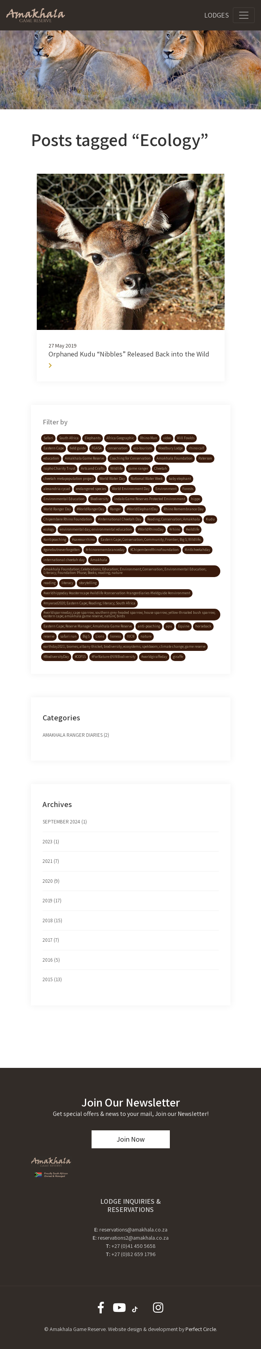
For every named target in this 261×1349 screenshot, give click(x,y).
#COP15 (80, 656)
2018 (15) (52, 920)
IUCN (131, 636)
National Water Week (147, 478)
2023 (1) (51, 841)
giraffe (178, 656)
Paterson (205, 458)
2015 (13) (52, 979)
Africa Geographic (120, 438)
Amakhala (98, 560)
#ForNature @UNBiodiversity (113, 656)
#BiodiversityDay (56, 656)
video (167, 438)
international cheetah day (64, 560)
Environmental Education (64, 499)
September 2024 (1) (65, 821)
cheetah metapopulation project (68, 478)
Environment (165, 488)
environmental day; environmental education (96, 529)
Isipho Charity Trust (59, 468)
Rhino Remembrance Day (183, 509)
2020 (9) (51, 881)
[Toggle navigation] (244, 15)
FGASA (97, 448)
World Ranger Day (57, 509)
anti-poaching (149, 626)
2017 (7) (51, 940)
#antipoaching (54, 539)
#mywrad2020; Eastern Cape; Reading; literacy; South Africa (89, 603)
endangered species (91, 488)
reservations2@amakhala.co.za (133, 1237)
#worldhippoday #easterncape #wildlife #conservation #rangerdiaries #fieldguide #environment (116, 593)
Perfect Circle (200, 1329)
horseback (203, 626)
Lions (99, 636)
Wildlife (116, 468)
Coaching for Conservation (130, 458)
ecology (48, 529)
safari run (68, 636)
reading (49, 583)
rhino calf (196, 448)
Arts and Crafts (92, 468)
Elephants (93, 438)
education (51, 458)
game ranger (138, 468)
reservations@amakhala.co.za (133, 1229)
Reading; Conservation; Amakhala (173, 519)
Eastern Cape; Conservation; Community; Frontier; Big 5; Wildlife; (151, 539)
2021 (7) (51, 861)
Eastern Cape (53, 448)
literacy (67, 583)
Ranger (115, 509)
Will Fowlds (185, 438)
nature (145, 636)
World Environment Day (130, 488)
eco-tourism (142, 448)
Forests (187, 488)
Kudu (210, 519)
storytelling (88, 583)
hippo (195, 499)
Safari (48, 438)
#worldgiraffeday (154, 656)
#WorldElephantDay (142, 509)
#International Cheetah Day (119, 519)
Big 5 (86, 636)
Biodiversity (99, 499)
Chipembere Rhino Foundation (67, 519)
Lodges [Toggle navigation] (216, 15)
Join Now (131, 1139)
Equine (183, 626)
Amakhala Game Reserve (84, 458)
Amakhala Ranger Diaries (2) (76, 735)
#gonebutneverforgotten (61, 549)
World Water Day (112, 478)
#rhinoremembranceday (105, 549)
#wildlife (192, 529)
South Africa (69, 438)
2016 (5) (51, 960)
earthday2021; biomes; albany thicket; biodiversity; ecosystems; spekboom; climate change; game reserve (124, 646)
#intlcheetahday (197, 549)
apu (169, 626)
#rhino (174, 529)
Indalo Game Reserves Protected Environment (149, 499)
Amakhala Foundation (175, 458)
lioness (115, 636)
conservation (118, 448)
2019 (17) (52, 900)
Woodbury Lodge (170, 448)
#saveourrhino (83, 539)
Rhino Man (148, 438)
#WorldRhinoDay (151, 529)
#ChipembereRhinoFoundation (154, 549)
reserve (48, 636)
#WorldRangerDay (90, 509)
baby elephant (180, 478)
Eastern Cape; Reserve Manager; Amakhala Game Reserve (87, 626)
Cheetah (160, 468)
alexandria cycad (56, 488)
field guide (78, 448)
